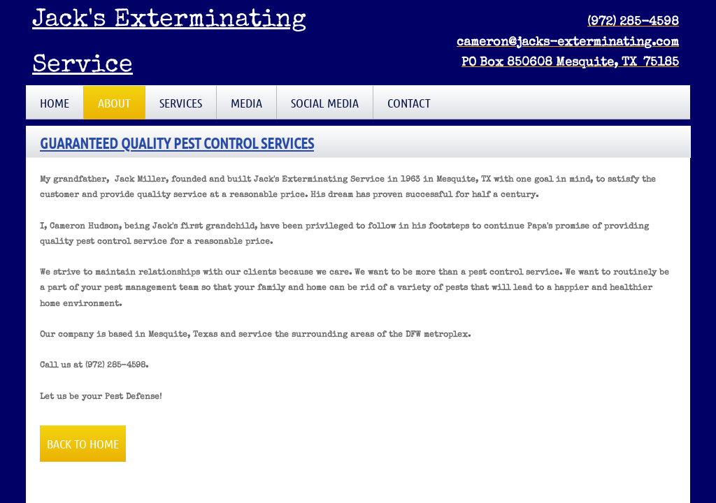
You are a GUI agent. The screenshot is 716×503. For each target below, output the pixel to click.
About (114, 102)
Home (54, 102)
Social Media (325, 102)
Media (246, 102)
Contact (409, 102)
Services (180, 102)
